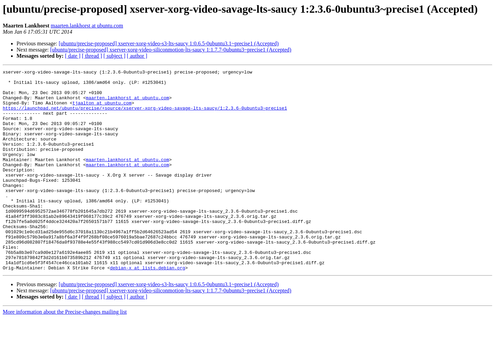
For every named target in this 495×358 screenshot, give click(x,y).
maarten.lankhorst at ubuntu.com (87, 26)
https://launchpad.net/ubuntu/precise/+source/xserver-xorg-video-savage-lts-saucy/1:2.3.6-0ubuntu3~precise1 (145, 116)
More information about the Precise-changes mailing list (65, 352)
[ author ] (137, 56)
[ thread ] (92, 56)
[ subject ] (114, 56)
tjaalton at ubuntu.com (102, 110)
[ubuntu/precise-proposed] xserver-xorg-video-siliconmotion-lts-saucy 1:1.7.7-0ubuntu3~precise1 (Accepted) (171, 50)
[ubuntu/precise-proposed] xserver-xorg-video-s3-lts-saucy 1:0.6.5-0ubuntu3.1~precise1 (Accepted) (169, 43)
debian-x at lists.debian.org (147, 308)
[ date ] (72, 56)
